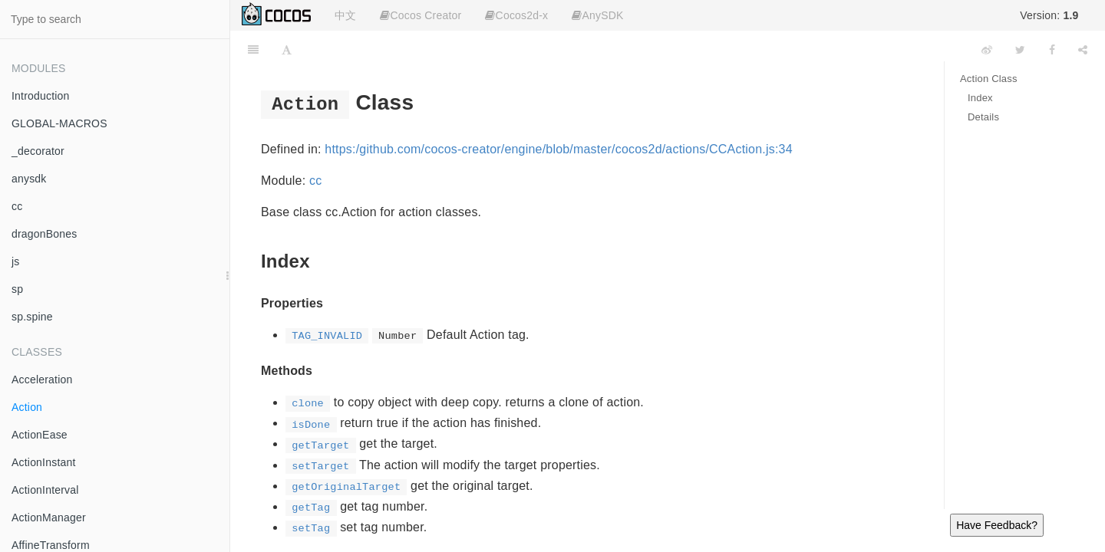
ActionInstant (44, 462)
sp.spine (32, 316)
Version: (1049, 15)
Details (983, 117)
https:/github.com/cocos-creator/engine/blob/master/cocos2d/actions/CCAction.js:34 (558, 149)
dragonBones (45, 234)
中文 (345, 15)
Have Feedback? (996, 525)
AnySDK (597, 15)
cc (17, 206)
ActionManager (49, 517)
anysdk (29, 178)
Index (980, 98)
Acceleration (42, 379)
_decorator (38, 151)
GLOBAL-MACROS (59, 123)
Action (27, 407)
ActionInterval (45, 490)
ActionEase (40, 435)
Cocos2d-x (516, 15)
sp (17, 289)
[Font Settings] (286, 50)
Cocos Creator (420, 15)
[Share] (1083, 50)
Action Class (989, 78)
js (16, 261)
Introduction (41, 96)
